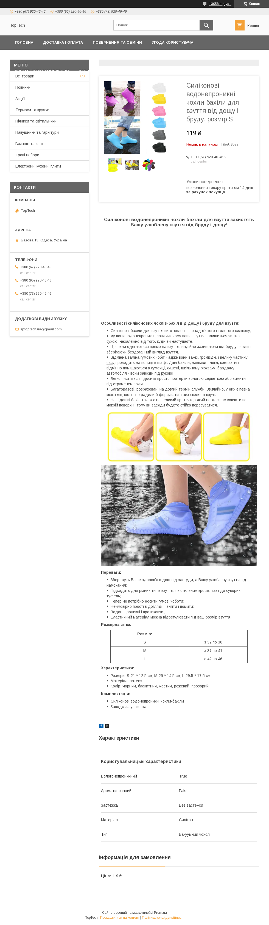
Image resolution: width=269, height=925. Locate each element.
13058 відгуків (220, 4)
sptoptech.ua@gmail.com (41, 329)
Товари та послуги (136, 57)
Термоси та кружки (32, 110)
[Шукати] (206, 25)
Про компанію (238, 57)
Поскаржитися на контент (119, 918)
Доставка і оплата (63, 42)
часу (110, 362)
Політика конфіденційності (45, 57)
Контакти (95, 57)
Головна (24, 42)
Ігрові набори (27, 155)
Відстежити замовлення (42, 71)
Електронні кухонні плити (38, 166)
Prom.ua (160, 913)
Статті (143, 71)
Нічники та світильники (36, 121)
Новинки (22, 87)
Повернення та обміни (117, 42)
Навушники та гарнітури (37, 132)
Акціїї (20, 98)
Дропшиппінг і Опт (192, 57)
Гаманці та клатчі (30, 143)
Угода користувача (172, 42)
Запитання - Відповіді (102, 71)
